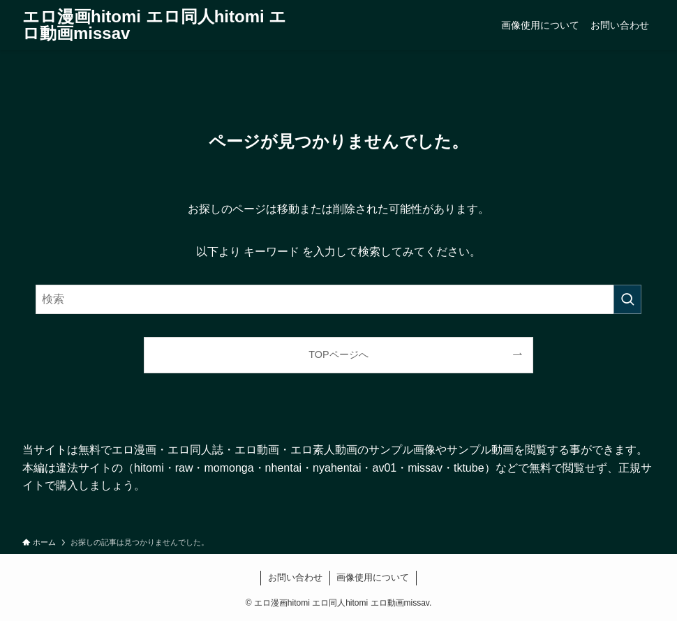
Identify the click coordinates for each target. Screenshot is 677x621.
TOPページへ (338, 354)
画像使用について (372, 577)
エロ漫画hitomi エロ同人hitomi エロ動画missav (154, 25)
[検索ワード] (338, 299)
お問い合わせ (295, 577)
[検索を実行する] (627, 299)
